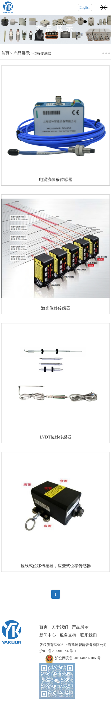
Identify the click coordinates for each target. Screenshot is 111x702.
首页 (5, 53)
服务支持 (68, 635)
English (85, 7)
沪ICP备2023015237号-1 (57, 651)
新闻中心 (47, 635)
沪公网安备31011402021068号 (78, 658)
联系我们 (88, 635)
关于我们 (60, 627)
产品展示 (21, 53)
